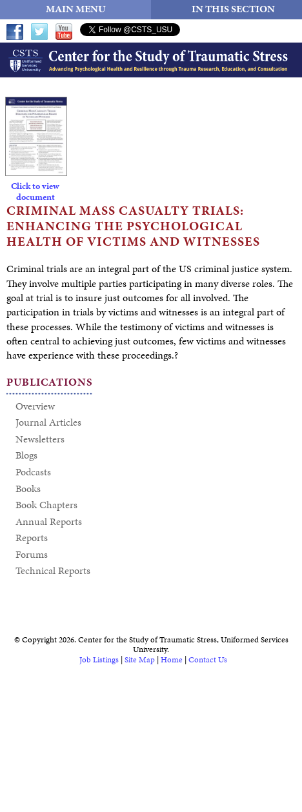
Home (172, 660)
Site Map (140, 660)
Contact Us (207, 660)
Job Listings (99, 660)
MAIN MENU (76, 8)
